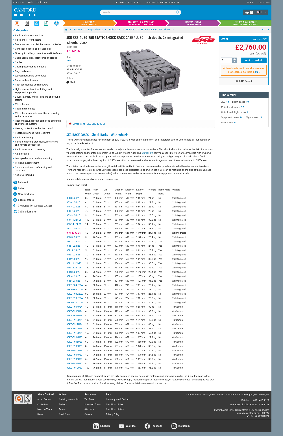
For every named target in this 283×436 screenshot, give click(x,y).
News (40, 414)
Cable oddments (24, 211)
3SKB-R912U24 (74, 324)
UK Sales (244, 400)
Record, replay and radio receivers (31, 133)
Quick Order (64, 414)
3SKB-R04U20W (74, 285)
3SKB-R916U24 (74, 333)
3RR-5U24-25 (73, 250)
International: (153, 2)
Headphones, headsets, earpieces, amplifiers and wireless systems (37, 122)
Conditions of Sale (115, 409)
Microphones (21, 104)
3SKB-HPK (147, 153)
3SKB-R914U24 (74, 328)
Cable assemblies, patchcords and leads (35, 58)
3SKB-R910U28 (74, 350)
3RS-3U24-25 (73, 198)
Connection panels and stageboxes (32, 49)
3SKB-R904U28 (74, 337)
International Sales (239, 404)
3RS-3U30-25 (73, 228)
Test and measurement (26, 163)
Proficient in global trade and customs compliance (141, 23)
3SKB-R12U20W (74, 302)
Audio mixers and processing (29, 149)
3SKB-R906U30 (74, 359)
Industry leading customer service (193, 23)
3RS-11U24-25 (73, 219)
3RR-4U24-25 (73, 245)
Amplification (21, 154)
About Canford (44, 399)
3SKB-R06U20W (74, 289)
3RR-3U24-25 (73, 241)
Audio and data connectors (28, 35)
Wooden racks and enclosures (29, 76)
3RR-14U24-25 (73, 267)
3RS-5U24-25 (73, 206)
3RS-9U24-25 (73, 215)
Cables (17, 62)
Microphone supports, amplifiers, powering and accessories (36, 115)
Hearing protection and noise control (33, 128)
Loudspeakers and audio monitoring (33, 158)
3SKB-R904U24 (74, 306)
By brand (20, 182)
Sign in (250, 2)
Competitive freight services (89, 23)
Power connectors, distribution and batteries (37, 44)
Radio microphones (24, 109)
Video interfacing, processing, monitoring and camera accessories (35, 143)
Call (257, 72)
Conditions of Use (114, 404)
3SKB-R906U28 (74, 341)
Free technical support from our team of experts (245, 23)
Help (30, 2)
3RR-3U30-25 (73, 272)
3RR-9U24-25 (73, 259)
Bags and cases (22, 71)
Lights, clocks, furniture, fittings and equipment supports (32, 91)
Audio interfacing (23, 137)
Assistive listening (23, 175)
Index (18, 188)
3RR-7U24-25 (73, 254)
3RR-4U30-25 (73, 276)
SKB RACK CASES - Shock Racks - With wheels (97, 134)
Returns (62, 409)
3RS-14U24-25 (73, 224)
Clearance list (32, 205)
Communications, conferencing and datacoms (32, 169)
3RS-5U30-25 (73, 237)
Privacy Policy (112, 414)
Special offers (23, 200)
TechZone (41, 2)
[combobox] (140, 12)
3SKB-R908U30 (74, 363)
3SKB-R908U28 (74, 346)
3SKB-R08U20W (74, 293)
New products (23, 194)
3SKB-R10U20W (74, 298)
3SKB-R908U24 (74, 315)
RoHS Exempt (243, 81)
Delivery (263, 39)
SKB (68, 60)
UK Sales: (120, 2)
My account (264, 2)
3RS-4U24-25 (73, 202)
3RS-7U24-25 (73, 211)
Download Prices (92, 404)
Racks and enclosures (25, 80)
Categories (20, 30)
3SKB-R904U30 (74, 354)
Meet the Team (44, 409)
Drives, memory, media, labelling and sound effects (36, 98)
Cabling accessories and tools (29, 67)
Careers (88, 414)
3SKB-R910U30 (74, 367)
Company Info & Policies (118, 399)
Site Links (89, 409)
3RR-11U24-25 (73, 263)
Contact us (19, 2)
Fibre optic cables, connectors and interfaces (37, 53)
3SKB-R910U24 (74, 320)
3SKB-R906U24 (74, 311)
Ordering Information (69, 399)
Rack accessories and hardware (30, 85)
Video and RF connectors (27, 40)
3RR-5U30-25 (73, 280)
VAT (255, 39)
